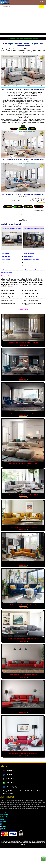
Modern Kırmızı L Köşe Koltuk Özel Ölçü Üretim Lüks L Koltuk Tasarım (23, 710)
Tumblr (2, 828)
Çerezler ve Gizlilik (4, 814)
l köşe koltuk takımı (5, 253)
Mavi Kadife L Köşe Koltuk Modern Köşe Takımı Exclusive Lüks (23, 604)
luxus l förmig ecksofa (28, 256)
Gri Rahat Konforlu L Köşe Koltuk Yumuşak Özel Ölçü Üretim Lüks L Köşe (23, 638)
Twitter (2, 824)
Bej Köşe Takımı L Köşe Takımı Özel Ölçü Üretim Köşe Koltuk (23, 413)
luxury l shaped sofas (5, 269)
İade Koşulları (3, 819)
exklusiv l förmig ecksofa (29, 253)
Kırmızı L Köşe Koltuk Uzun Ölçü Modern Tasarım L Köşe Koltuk (23, 674)
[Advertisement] (23, 18)
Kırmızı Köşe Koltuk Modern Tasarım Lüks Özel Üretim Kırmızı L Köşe (23, 753)
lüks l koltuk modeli (5, 262)
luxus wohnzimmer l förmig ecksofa (31, 259)
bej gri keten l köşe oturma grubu (31, 269)
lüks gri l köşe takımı (28, 265)
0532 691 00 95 (18, 207)
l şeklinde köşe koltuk (5, 259)
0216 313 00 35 (8, 207)
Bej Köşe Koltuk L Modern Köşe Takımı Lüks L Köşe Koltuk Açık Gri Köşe (23, 494)
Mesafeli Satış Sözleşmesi (5, 816)
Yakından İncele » (23, 345)
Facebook (3, 821)
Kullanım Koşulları (4, 812)
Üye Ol (39, 33)
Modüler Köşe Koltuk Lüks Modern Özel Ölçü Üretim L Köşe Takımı (23, 463)
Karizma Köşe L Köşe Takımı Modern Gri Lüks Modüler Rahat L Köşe (23, 342)
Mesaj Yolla (22, 129)
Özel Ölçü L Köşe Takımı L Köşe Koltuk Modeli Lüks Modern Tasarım (23, 377)
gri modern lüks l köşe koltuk (30, 262)
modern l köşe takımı (5, 256)
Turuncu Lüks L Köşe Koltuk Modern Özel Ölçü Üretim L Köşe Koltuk (23, 563)
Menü (41, 2)
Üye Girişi (42, 33)
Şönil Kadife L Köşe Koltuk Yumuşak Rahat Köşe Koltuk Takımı (23, 527)
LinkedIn (3, 826)
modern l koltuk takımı (6, 265)
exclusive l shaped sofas (6, 272)
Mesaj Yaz (43, 859)
